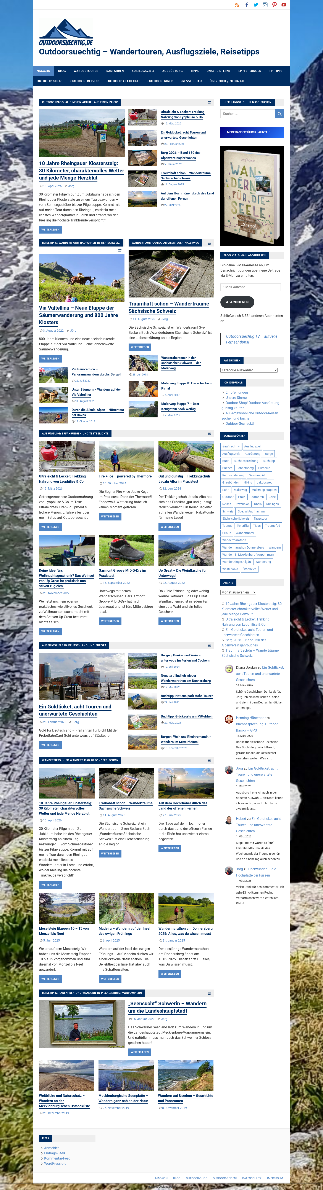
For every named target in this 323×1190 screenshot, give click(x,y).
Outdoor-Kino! (160, 81)
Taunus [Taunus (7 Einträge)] (227, 526)
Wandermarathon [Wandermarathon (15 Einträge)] (234, 540)
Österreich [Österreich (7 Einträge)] (250, 569)
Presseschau (191, 81)
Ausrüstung (172, 71)
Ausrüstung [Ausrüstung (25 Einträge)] (252, 453)
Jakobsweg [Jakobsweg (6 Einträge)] (264, 482)
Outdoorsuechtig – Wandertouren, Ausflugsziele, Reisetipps (149, 51)
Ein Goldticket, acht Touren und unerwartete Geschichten (260, 673)
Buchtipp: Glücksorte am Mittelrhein (187, 716)
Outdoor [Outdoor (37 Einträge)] (228, 497)
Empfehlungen (249, 71)
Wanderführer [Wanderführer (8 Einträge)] (245, 533)
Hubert (241, 819)
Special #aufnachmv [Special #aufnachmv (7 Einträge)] (251, 511)
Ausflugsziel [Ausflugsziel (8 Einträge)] (252, 446)
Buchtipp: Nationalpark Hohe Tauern (187, 696)
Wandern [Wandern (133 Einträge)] (275, 547)
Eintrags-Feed (54, 1153)
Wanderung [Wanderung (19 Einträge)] (263, 561)
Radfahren (115, 71)
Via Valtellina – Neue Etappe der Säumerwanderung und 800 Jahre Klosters (78, 315)
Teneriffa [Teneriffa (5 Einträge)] (243, 526)
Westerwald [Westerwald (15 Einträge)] (230, 569)
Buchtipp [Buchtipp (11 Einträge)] (269, 461)
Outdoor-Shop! (50, 81)
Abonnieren (237, 302)
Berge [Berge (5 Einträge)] (269, 453)
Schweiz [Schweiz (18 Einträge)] (227, 511)
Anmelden (52, 1148)
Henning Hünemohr (251, 718)
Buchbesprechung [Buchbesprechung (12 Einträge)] (246, 461)
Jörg (71, 186)
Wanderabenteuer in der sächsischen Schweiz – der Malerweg (181, 363)
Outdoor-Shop (196, 1178)
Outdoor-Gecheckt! (123, 81)
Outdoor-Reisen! (84, 81)
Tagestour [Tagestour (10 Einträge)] (260, 518)
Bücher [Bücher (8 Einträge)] (227, 468)
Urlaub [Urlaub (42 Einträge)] (226, 533)
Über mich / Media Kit (227, 81)
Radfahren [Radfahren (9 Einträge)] (257, 497)
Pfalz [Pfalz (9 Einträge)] (241, 497)
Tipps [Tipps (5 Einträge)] (257, 526)
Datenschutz (252, 1178)
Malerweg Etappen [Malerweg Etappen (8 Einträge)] (264, 490)
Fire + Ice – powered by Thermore (125, 476)
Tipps (195, 71)
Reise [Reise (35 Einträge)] (272, 497)
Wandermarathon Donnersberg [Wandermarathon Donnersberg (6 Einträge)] (243, 547)
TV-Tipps (276, 71)
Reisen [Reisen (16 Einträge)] (226, 504)
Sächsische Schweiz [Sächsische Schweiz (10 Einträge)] (235, 518)
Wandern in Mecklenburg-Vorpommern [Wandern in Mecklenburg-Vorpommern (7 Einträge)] (248, 554)
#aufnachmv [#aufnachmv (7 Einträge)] (231, 446)
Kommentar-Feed (57, 1158)
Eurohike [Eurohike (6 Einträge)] (264, 468)
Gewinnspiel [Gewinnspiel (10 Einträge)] (257, 475)
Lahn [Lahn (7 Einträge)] (225, 490)
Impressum (275, 1178)
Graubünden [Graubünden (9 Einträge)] (230, 482)
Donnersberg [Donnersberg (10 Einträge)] (245, 468)
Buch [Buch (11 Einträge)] (225, 461)
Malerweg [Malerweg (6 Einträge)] (240, 490)
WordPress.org (55, 1163)
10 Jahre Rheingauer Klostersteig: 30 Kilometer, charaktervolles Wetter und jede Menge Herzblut (81, 170)
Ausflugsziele (143, 71)
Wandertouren (86, 71)
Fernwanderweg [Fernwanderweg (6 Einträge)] (233, 475)
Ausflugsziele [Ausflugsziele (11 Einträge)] (231, 453)
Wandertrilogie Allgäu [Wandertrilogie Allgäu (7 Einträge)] (236, 561)
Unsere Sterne (219, 71)
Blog (62, 71)
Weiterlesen (50, 230)
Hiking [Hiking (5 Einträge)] (248, 482)
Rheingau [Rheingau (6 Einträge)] (272, 504)
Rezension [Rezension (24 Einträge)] (243, 504)
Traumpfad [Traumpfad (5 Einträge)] (272, 526)
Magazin (43, 71)
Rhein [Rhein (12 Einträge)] (258, 504)
